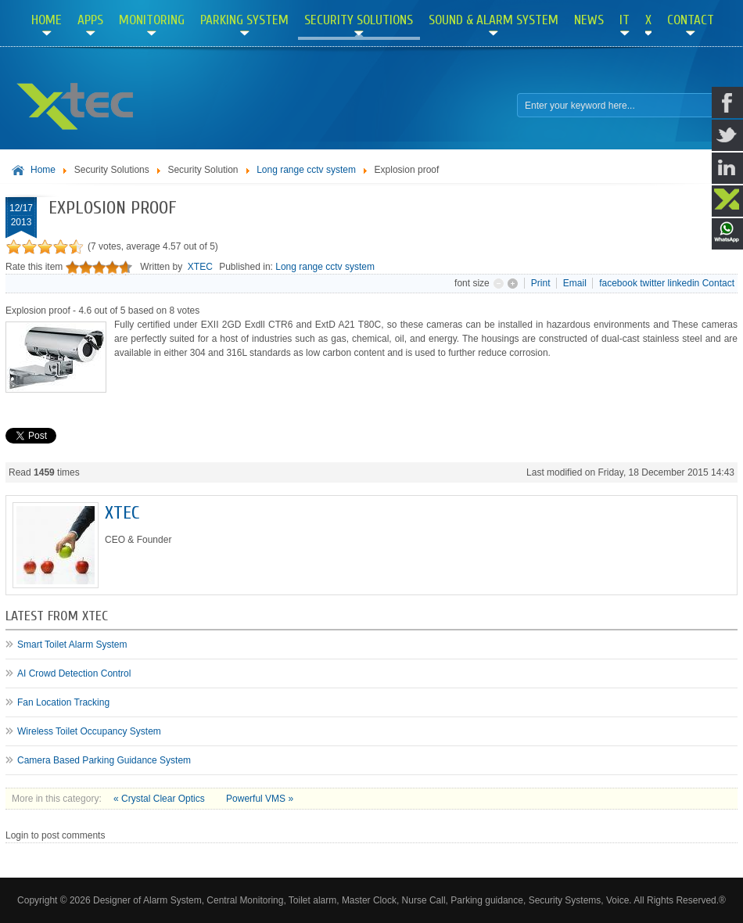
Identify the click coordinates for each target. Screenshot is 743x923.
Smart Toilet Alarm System (72, 644)
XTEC (200, 266)
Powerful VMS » (259, 798)
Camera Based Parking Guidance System (104, 760)
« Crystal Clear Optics (160, 798)
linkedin (684, 283)
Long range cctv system (306, 169)
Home (43, 169)
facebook (618, 283)
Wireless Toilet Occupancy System (89, 731)
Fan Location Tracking (63, 702)
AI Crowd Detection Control (74, 673)
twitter (652, 283)
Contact (718, 283)
